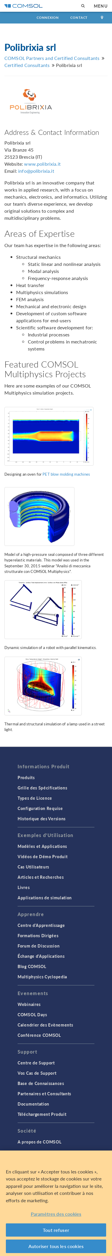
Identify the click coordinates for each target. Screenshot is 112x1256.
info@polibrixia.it (36, 170)
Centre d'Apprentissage (41, 925)
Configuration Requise (40, 808)
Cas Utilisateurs (33, 867)
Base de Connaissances (41, 1083)
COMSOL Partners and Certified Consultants (51, 58)
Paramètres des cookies (56, 1213)
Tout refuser (56, 1230)
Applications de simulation (45, 898)
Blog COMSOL (32, 966)
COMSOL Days (32, 1014)
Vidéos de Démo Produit (42, 856)
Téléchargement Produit (42, 1114)
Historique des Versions (42, 818)
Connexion (48, 17)
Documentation (33, 1104)
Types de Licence (35, 798)
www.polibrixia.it (42, 163)
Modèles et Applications (42, 846)
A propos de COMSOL (40, 1142)
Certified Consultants (27, 65)
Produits (26, 777)
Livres (24, 887)
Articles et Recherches (41, 877)
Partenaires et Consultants (44, 1093)
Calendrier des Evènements (45, 1025)
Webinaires (29, 1004)
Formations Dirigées (38, 935)
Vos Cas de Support (37, 1073)
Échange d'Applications (41, 956)
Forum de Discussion (39, 946)
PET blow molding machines (66, 474)
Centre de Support (36, 1063)
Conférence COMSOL (39, 1035)
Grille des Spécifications (42, 788)
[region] (56, 1203)
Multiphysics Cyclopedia (42, 977)
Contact (79, 17)
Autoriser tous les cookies (56, 1246)
